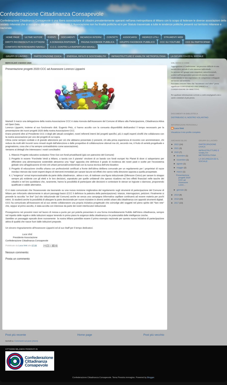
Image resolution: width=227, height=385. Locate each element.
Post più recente (15, 334)
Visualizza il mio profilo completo (186, 132)
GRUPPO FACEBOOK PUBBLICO (137, 42)
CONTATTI (112, 37)
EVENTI (52, 37)
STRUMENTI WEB (173, 37)
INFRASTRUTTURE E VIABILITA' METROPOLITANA (138, 56)
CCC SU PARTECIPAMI (198, 42)
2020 (176, 152)
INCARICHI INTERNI (91, 37)
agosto (180, 164)
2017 (176, 203)
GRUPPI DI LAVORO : (17, 56)
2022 (176, 144)
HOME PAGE (13, 37)
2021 (176, 148)
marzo (180, 172)
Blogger (150, 377)
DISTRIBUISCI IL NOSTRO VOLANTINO (189, 117)
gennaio (180, 190)
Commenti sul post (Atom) (26, 341)
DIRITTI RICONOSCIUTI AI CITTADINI (25, 42)
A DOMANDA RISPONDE (63, 42)
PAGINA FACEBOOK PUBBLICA (97, 42)
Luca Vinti (179, 128)
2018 (176, 199)
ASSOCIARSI (130, 37)
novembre (181, 160)
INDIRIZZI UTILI (150, 37)
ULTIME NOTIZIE (33, 37)
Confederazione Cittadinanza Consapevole (52, 14)
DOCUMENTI (68, 37)
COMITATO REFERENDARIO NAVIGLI (25, 47)
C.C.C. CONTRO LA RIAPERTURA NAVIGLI (72, 47)
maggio (180, 167)
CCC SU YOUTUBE (170, 42)
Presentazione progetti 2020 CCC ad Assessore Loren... (183, 180)
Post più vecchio (153, 334)
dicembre (181, 156)
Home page (84, 334)
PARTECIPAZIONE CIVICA (48, 56)
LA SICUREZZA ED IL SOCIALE (187, 56)
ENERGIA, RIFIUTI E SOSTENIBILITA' (86, 56)
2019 (176, 195)
